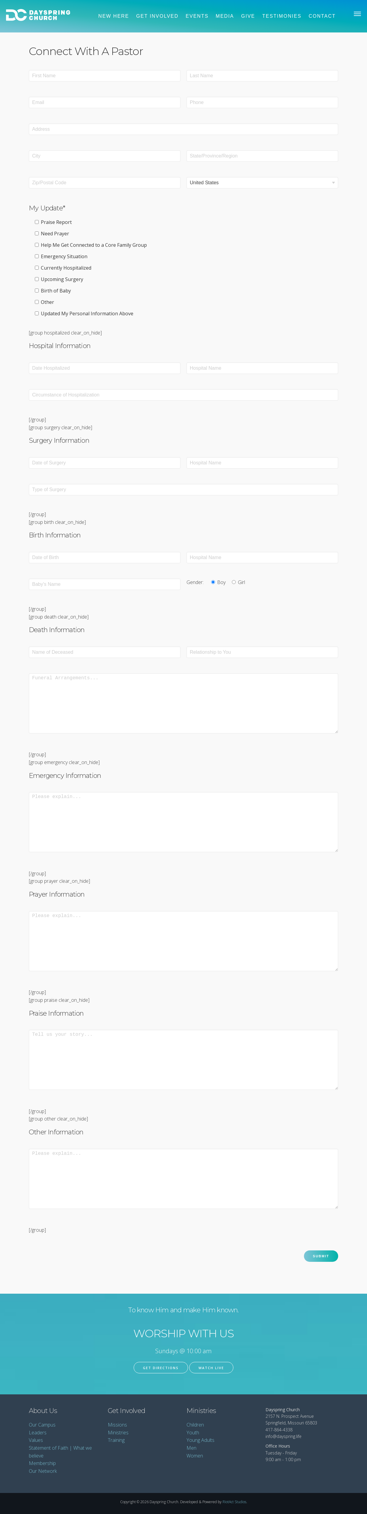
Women (195, 1455)
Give (248, 16)
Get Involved (157, 16)
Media (225, 16)
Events (197, 16)
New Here (113, 16)
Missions (117, 1424)
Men (191, 1448)
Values (36, 1440)
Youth (193, 1432)
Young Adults (200, 1440)
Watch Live (211, 1368)
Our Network (43, 1471)
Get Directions (161, 1368)
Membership (42, 1463)
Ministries (118, 1432)
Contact (322, 16)
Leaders (38, 1432)
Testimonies (281, 16)
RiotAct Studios (234, 1501)
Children (195, 1424)
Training (116, 1440)
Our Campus (42, 1424)
